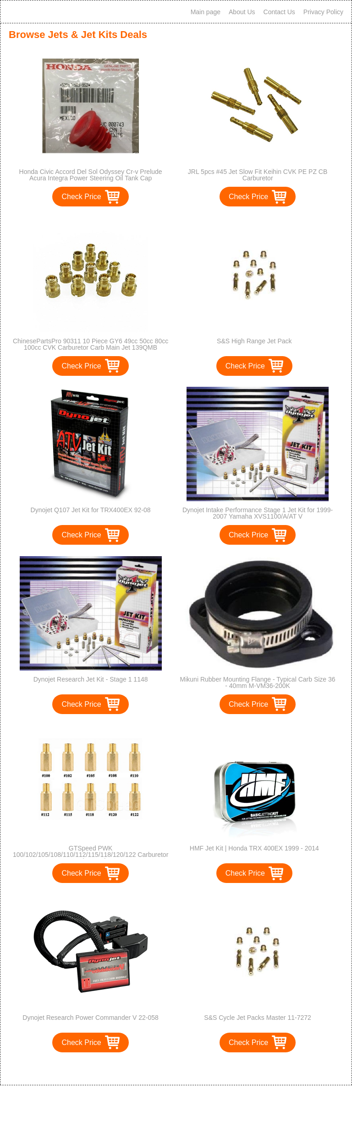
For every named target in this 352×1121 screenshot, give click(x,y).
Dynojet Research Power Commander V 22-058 (90, 1017)
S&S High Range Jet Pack (254, 341)
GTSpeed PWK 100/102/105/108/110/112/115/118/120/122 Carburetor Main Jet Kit (90, 855)
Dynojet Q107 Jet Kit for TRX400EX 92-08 (91, 510)
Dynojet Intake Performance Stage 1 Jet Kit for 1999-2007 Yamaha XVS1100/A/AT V (257, 513)
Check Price (81, 196)
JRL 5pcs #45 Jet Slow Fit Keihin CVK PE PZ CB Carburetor (258, 175)
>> (192, 1068)
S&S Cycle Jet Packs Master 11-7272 (257, 1017)
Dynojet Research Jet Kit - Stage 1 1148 (90, 679)
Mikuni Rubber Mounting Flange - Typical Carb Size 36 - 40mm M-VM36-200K (258, 682)
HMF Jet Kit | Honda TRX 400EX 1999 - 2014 (254, 848)
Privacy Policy (323, 12)
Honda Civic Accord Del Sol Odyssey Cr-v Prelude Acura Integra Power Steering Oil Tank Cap (90, 175)
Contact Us (279, 12)
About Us (242, 12)
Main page (205, 12)
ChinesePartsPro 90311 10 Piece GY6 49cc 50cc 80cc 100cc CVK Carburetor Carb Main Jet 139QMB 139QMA (90, 347)
